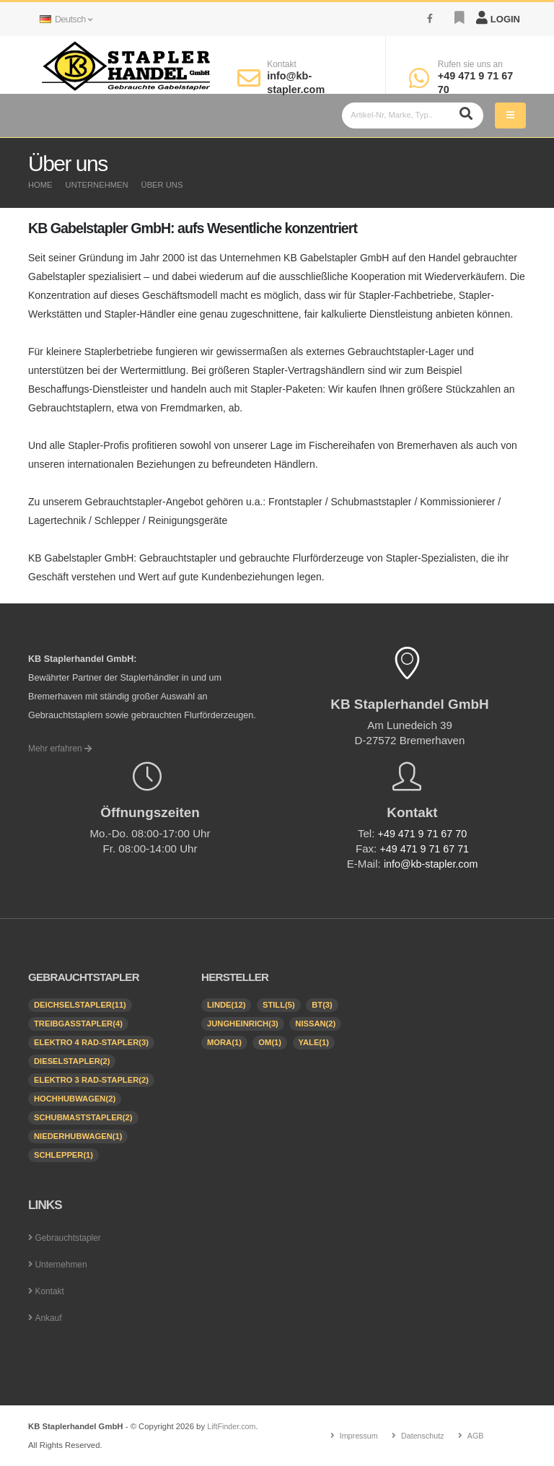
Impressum (357, 1435)
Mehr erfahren (62, 748)
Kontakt (281, 64)
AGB (477, 1435)
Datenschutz (423, 1435)
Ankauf (49, 1318)
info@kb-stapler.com (430, 864)
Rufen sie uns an (470, 64)
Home (40, 184)
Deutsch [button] (66, 19)
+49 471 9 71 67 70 (422, 833)
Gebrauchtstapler (70, 1238)
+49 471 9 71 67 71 (424, 848)
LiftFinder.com (232, 1426)
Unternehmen (97, 184)
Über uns (162, 184)
